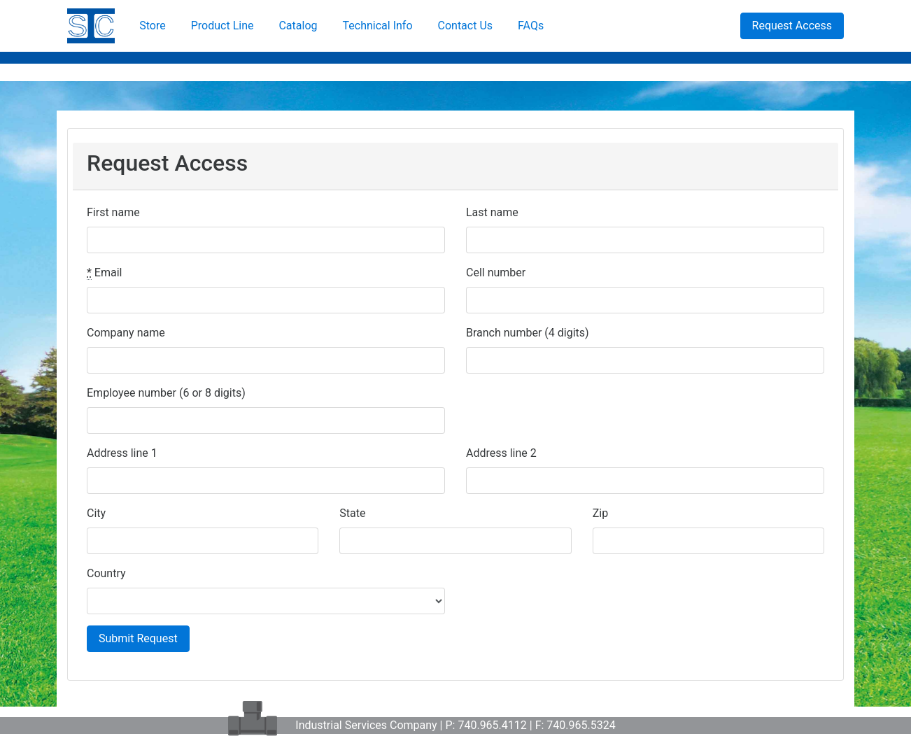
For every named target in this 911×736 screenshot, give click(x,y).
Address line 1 (122, 453)
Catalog (297, 25)
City (96, 513)
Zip (600, 513)
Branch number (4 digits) (527, 332)
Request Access (792, 25)
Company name (126, 332)
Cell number (495, 272)
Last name (492, 212)
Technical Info (378, 25)
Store (152, 25)
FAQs (531, 25)
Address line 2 (501, 453)
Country (106, 573)
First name (113, 212)
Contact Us (465, 25)
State (352, 513)
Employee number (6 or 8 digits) (166, 392)
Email (104, 273)
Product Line (222, 25)
